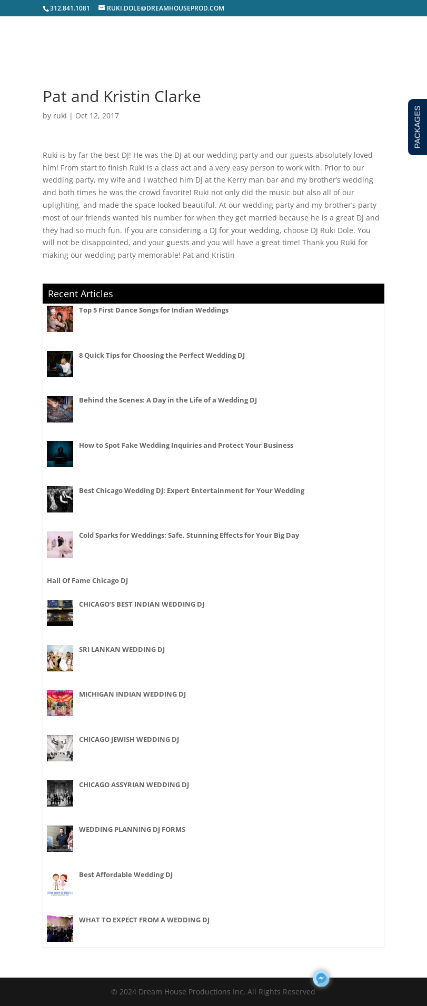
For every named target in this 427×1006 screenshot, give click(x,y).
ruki (60, 115)
